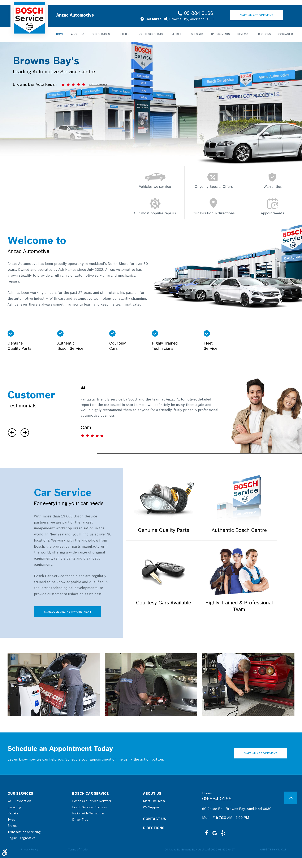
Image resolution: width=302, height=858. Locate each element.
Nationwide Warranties (88, 813)
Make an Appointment (256, 15)
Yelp (223, 833)
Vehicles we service (155, 186)
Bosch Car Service (151, 34)
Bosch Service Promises (89, 807)
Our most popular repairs (155, 213)
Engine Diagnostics (21, 838)
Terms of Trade (78, 849)
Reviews (242, 34)
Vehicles (178, 34)
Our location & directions (214, 213)
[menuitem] (60, 34)
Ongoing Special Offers (214, 186)
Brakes (12, 825)
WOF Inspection (19, 801)
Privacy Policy (29, 849)
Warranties (273, 186)
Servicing (14, 807)
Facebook (206, 833)
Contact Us (286, 34)
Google (215, 833)
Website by (272, 849)
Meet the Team (154, 801)
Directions (263, 34)
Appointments (220, 34)
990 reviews (98, 84)
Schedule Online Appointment (67, 611)
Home (60, 34)
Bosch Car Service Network (92, 801)
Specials (197, 34)
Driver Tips (80, 819)
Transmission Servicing (24, 832)
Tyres (11, 819)
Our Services (101, 34)
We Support (152, 807)
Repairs (13, 813)
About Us (77, 34)
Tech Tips (123, 34)
